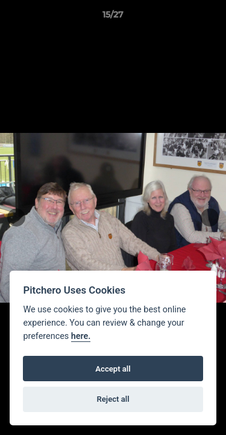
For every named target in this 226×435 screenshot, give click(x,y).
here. (81, 336)
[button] (211, 17)
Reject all (112, 399)
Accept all (112, 368)
